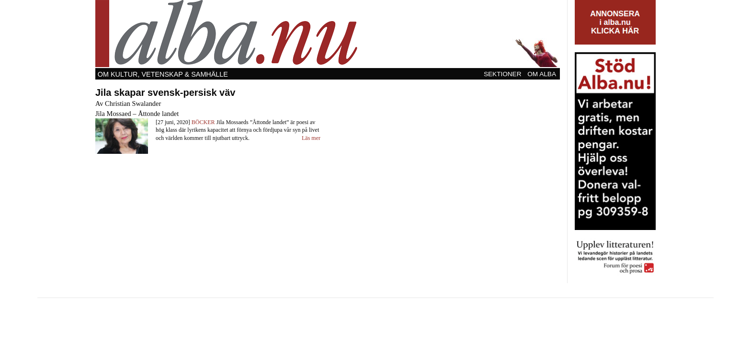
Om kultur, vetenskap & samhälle (163, 74)
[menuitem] (503, 74)
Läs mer (311, 138)
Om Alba (541, 74)
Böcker (203, 122)
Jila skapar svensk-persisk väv (165, 92)
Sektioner (503, 74)
